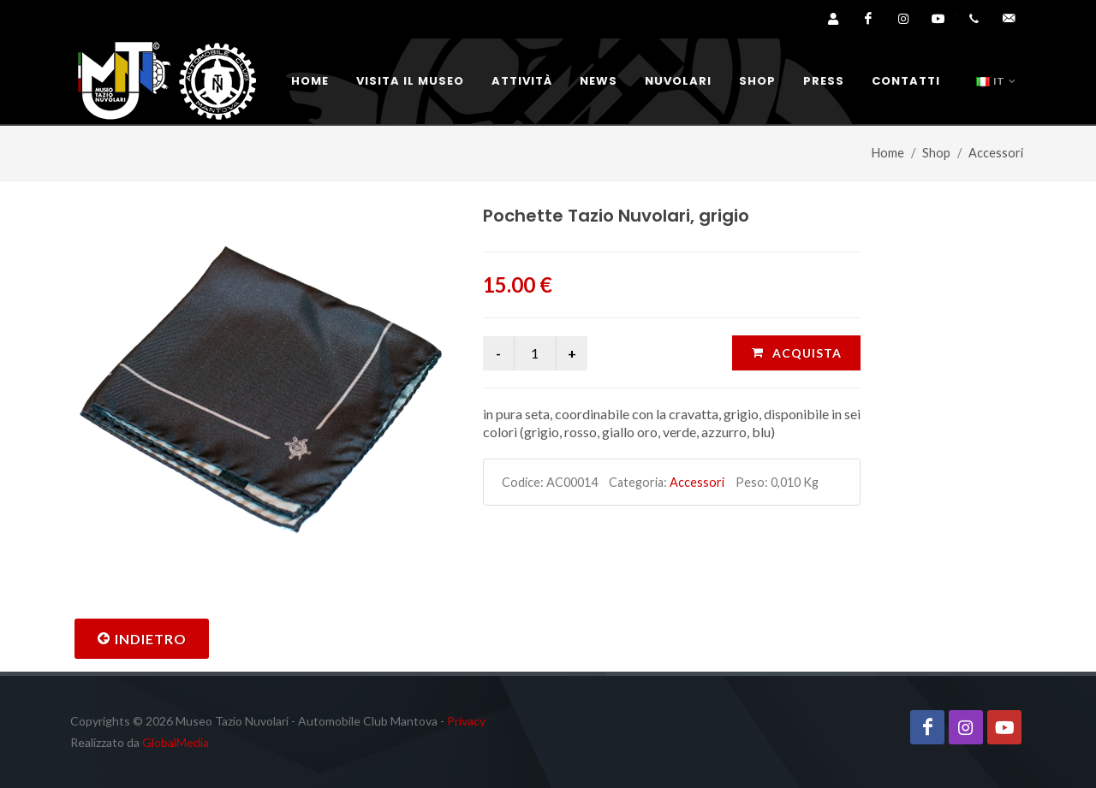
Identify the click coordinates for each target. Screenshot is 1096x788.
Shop (936, 152)
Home (888, 152)
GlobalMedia (175, 742)
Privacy (466, 721)
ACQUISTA (796, 352)
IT (996, 81)
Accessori (995, 152)
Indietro (142, 638)
